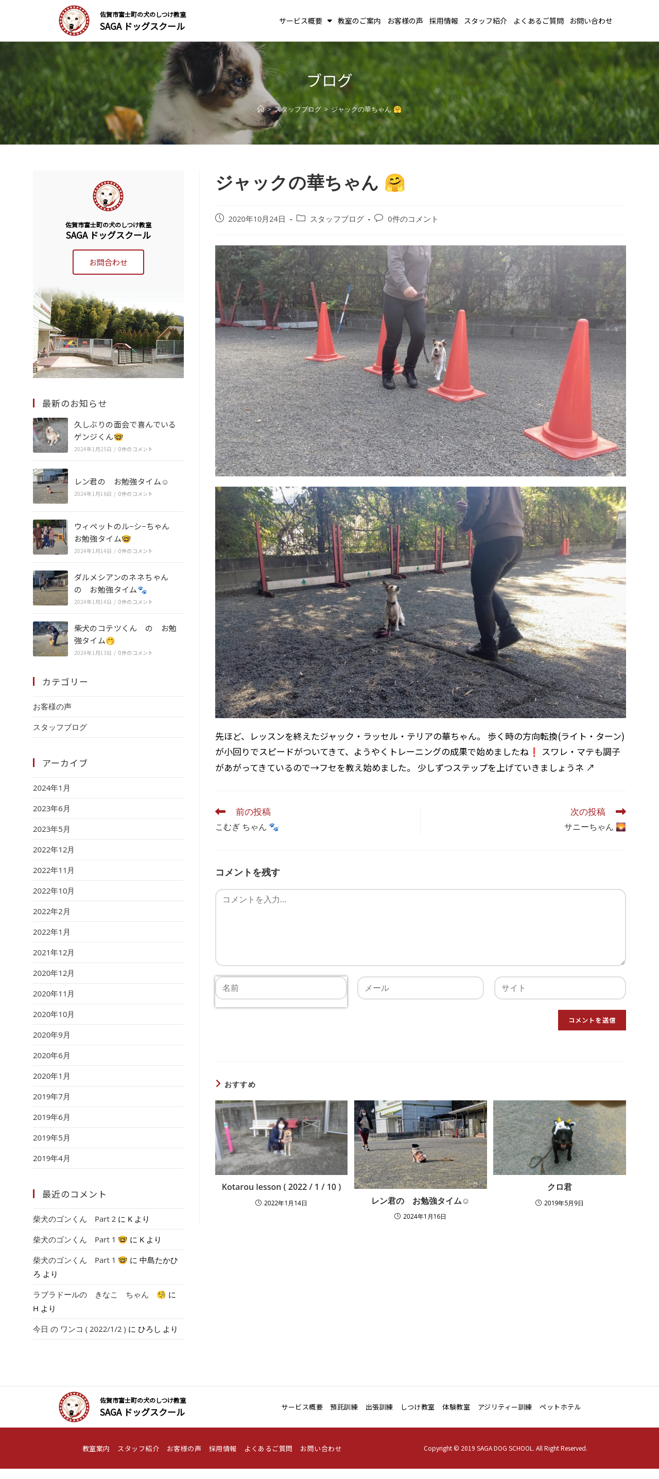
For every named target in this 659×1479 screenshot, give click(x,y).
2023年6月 (52, 808)
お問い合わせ (591, 20)
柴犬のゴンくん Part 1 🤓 (80, 1239)
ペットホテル (560, 1407)
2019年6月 (52, 1117)
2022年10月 (54, 890)
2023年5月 (52, 829)
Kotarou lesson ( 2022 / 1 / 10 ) (281, 1186)
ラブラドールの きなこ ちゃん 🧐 (99, 1294)
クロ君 (559, 1186)
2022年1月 (52, 931)
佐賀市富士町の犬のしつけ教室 (143, 14)
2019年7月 (52, 1096)
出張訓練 (379, 1407)
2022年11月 (54, 870)
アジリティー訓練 (505, 1407)
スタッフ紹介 (485, 20)
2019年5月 (52, 1137)
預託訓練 (344, 1407)
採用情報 (443, 20)
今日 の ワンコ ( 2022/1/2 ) (79, 1329)
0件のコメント (413, 219)
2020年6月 (52, 1055)
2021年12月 (54, 952)
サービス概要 (305, 20)
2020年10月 (54, 1014)
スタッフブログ (337, 219)
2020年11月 (54, 993)
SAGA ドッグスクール (142, 26)
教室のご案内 (359, 20)
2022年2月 (52, 911)
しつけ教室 (418, 1407)
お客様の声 (405, 20)
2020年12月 (54, 973)
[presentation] (281, 1025)
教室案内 (96, 1448)
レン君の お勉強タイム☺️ (420, 1200)
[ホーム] (260, 109)
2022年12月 (54, 849)
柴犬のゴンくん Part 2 (74, 1219)
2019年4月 (52, 1158)
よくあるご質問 (538, 20)
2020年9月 (52, 1034)
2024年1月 (52, 787)
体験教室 (456, 1407)
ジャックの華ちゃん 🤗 (366, 109)
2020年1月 (52, 1076)
